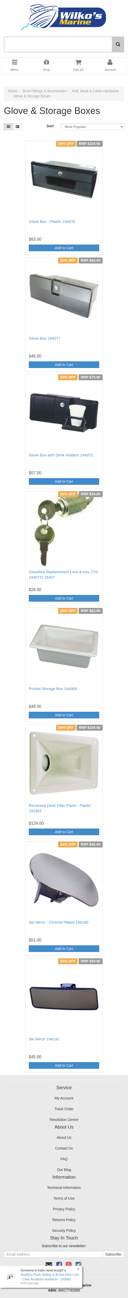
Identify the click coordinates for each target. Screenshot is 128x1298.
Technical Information (64, 1188)
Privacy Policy (64, 1209)
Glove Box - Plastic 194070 (52, 221)
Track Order (64, 1109)
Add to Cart (64, 248)
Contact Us (64, 1148)
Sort (50, 126)
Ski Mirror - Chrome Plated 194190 (58, 922)
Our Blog (64, 1170)
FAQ (64, 1159)
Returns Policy (64, 1220)
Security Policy (64, 1230)
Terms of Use (64, 1198)
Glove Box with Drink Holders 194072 (61, 455)
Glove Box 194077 (44, 338)
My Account (64, 1098)
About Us (64, 1137)
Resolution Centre (64, 1120)
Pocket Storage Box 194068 (53, 688)
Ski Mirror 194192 (44, 1039)
